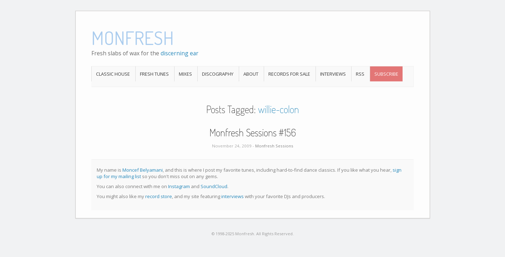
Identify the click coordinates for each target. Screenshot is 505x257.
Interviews (333, 74)
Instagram (179, 186)
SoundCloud (214, 186)
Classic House (113, 74)
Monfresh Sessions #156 (252, 132)
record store (158, 196)
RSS (360, 74)
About (250, 74)
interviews (232, 196)
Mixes (185, 74)
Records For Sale (289, 74)
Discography (217, 74)
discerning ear (179, 53)
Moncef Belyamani (142, 170)
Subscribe (386, 74)
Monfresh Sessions (274, 145)
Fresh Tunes (154, 74)
